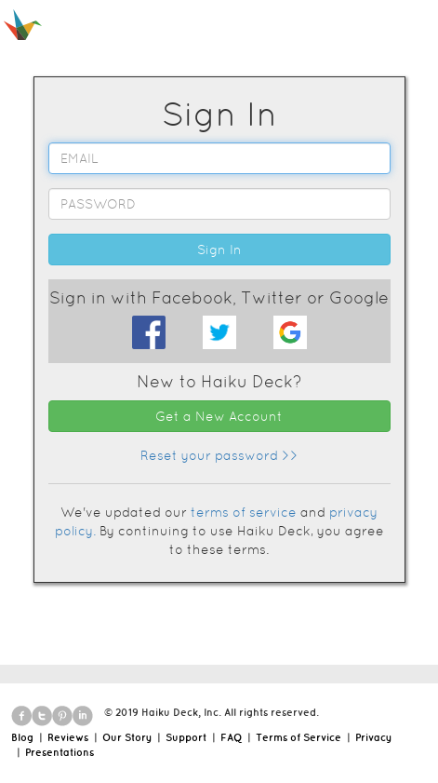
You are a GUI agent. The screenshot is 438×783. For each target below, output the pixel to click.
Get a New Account (219, 416)
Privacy (373, 737)
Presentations (59, 752)
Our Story (127, 737)
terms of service (244, 512)
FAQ (231, 737)
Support (186, 737)
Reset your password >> (219, 455)
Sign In (219, 249)
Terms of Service (298, 737)
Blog (22, 737)
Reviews (67, 737)
